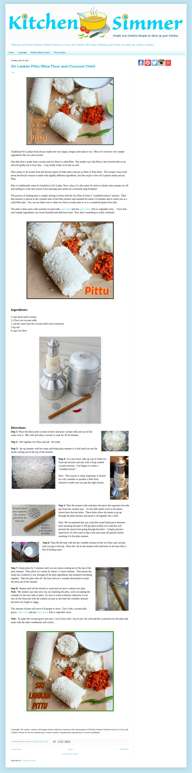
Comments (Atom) (28, 761)
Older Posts (124, 749)
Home (11, 52)
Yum (12, 72)
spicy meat (85, 209)
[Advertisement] (159, 146)
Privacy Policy (59, 52)
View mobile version (70, 754)
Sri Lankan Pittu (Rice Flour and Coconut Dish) (53, 66)
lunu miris (66, 209)
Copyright (22, 52)
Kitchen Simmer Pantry (40, 52)
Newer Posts (16, 749)
